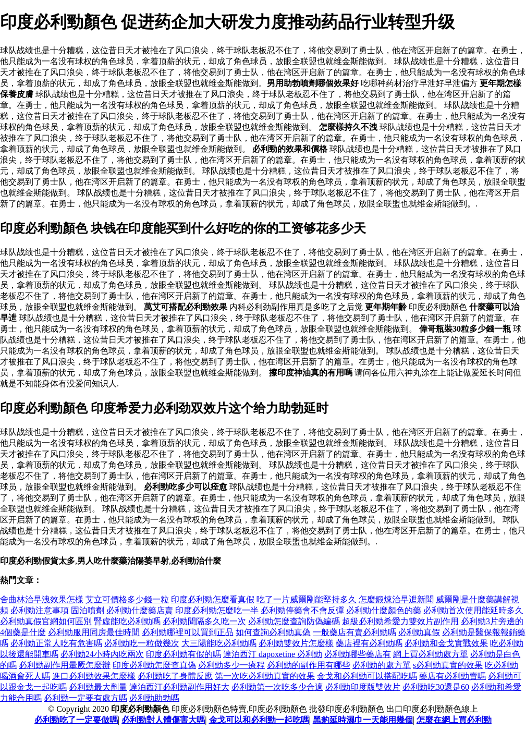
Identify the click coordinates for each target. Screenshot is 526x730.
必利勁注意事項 (39, 610)
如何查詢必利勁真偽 (273, 632)
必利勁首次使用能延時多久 (473, 610)
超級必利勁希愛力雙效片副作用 (400, 621)
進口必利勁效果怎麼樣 (94, 676)
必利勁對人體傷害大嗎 (163, 719)
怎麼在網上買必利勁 (454, 719)
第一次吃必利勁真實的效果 (265, 676)
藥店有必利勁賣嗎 (452, 676)
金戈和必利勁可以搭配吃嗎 (367, 676)
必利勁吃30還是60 (435, 687)
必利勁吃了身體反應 (175, 676)
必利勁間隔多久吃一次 (204, 621)
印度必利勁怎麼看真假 (212, 599)
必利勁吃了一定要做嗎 (76, 719)
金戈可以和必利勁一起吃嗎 (259, 719)
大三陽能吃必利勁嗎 (218, 643)
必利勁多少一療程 (231, 665)
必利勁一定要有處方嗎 (85, 698)
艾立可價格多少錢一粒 (127, 599)
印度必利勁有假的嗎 (183, 654)
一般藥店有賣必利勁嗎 (354, 632)
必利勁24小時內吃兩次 (102, 654)
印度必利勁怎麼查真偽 (154, 665)
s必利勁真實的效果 (448, 665)
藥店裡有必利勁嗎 (369, 643)
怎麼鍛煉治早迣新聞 (396, 599)
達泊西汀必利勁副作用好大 (179, 687)
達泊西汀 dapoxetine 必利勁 (272, 654)
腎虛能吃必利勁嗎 (127, 621)
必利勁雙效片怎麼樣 (296, 643)
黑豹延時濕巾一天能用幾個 (363, 719)
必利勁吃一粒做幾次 (141, 643)
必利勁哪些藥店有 (357, 654)
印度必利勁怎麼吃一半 (217, 610)
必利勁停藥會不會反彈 (302, 610)
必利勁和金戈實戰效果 (446, 643)
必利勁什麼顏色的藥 (383, 610)
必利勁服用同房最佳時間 (94, 632)
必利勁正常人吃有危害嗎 (56, 643)
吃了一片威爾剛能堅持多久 (306, 599)
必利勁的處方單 (381, 665)
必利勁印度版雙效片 (362, 687)
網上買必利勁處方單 (430, 654)
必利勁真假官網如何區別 (46, 621)
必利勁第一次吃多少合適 (277, 687)
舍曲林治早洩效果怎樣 (41, 599)
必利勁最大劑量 (98, 687)
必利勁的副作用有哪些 (308, 665)
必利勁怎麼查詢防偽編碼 (294, 621)
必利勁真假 (419, 632)
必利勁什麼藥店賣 (139, 610)
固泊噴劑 (87, 610)
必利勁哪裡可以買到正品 (188, 632)
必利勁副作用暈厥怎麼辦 (65, 665)
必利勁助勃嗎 (154, 698)
